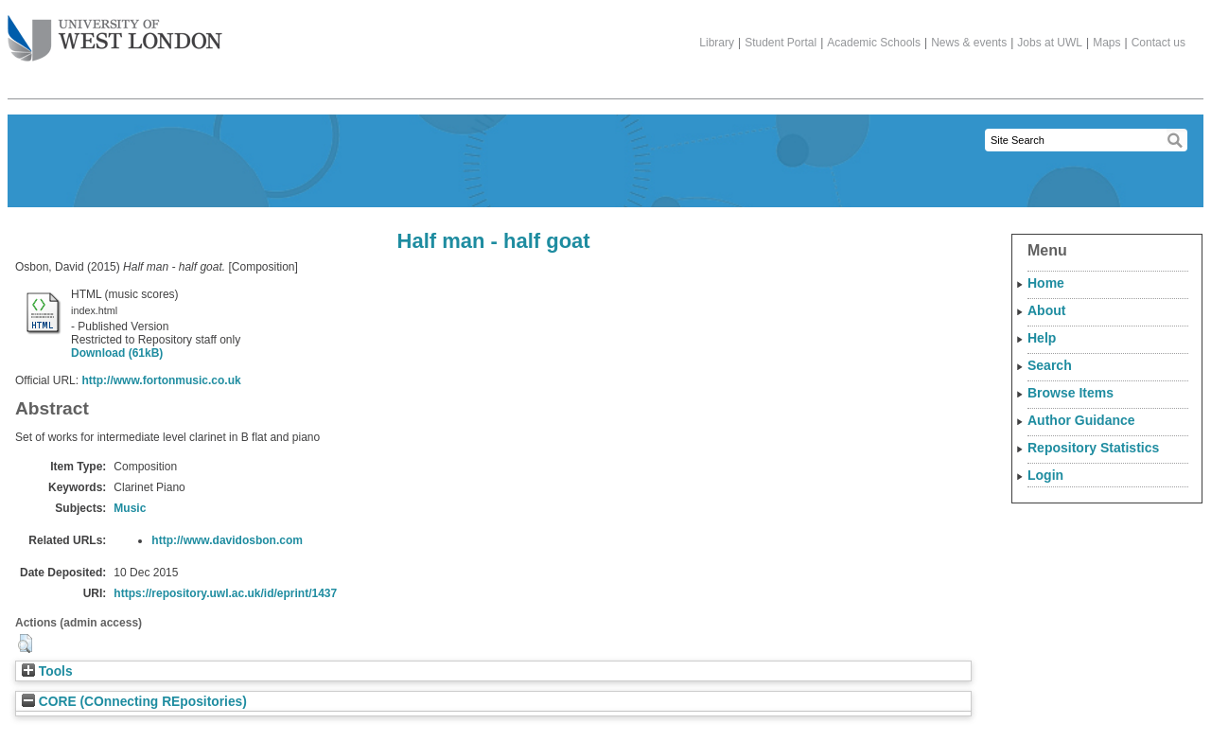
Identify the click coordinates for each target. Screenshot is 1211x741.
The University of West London (115, 31)
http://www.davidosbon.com (227, 540)
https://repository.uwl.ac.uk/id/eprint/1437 (225, 593)
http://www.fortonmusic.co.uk (160, 380)
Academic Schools (874, 42)
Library (716, 42)
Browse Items (1070, 392)
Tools (47, 671)
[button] (25, 643)
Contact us (1158, 42)
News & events (969, 42)
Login (1045, 475)
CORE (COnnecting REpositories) (134, 702)
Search (1049, 365)
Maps (1106, 42)
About (1046, 310)
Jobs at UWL (1049, 42)
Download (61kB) (117, 353)
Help (1041, 337)
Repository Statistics (1093, 447)
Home (1045, 283)
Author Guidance (1081, 420)
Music (130, 508)
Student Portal (780, 42)
